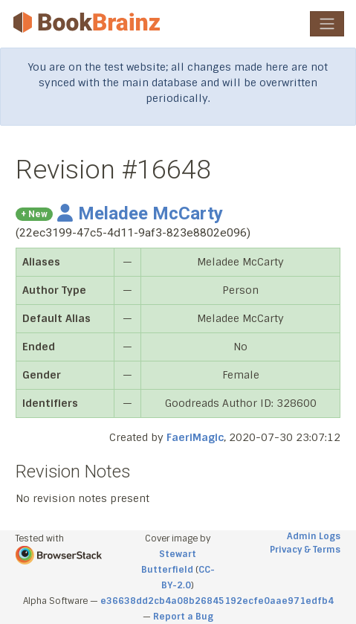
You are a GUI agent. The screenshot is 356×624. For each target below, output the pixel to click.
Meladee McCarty (140, 213)
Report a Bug (183, 617)
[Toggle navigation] (327, 23)
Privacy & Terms (305, 550)
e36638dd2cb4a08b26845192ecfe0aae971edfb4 (217, 601)
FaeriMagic (195, 437)
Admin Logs (313, 536)
